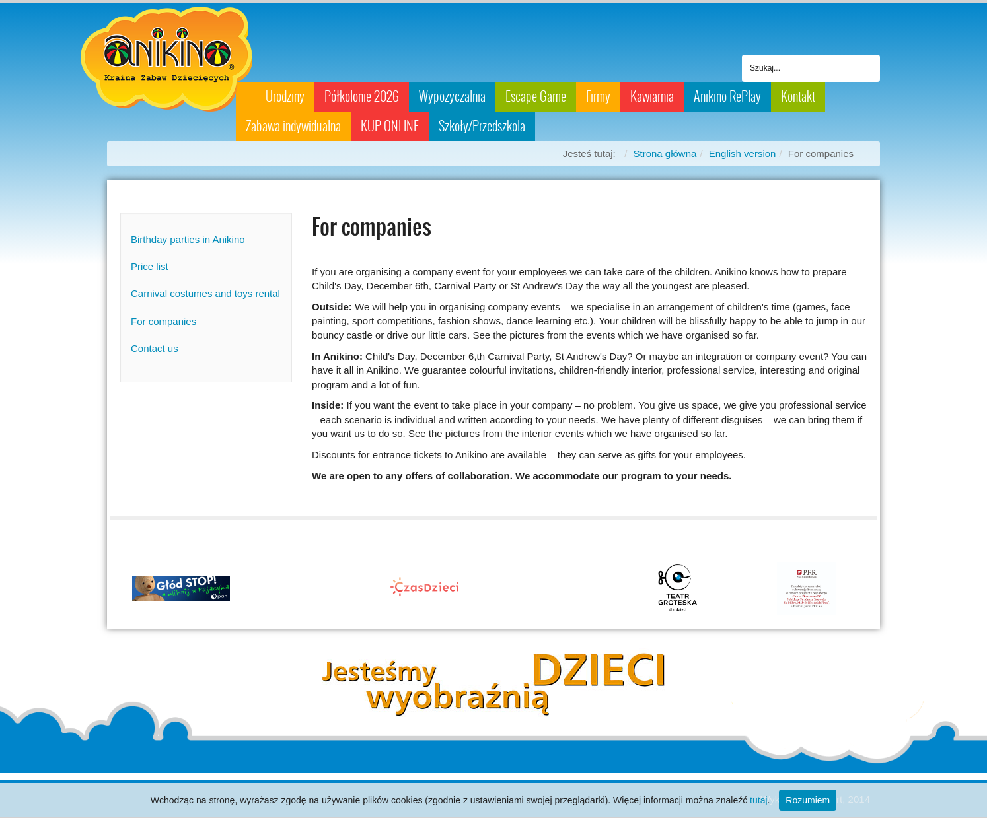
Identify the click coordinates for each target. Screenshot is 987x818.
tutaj (758, 800)
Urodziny (285, 96)
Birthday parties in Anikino (188, 239)
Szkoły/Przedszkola (482, 126)
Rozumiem (808, 800)
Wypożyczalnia (452, 96)
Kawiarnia (652, 96)
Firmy (598, 96)
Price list (149, 266)
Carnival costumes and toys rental (205, 293)
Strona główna (664, 153)
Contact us (154, 348)
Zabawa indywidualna (293, 126)
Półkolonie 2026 (361, 96)
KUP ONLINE (390, 126)
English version (742, 153)
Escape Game (535, 96)
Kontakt (798, 96)
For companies (163, 321)
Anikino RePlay (727, 96)
